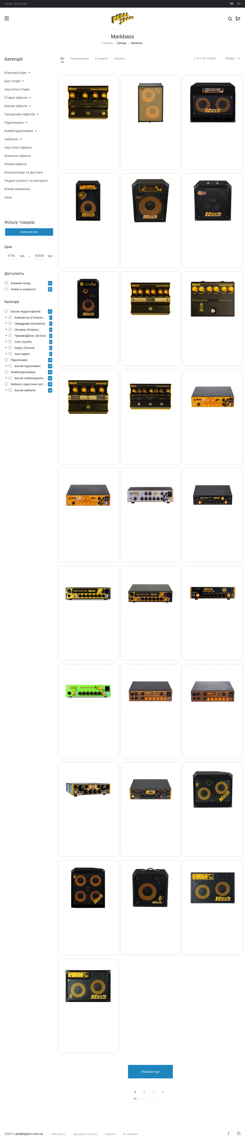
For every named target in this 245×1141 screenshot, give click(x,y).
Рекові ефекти (15, 164)
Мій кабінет (59, 1130)
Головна (107, 43)
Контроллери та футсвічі (23, 172)
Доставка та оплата (86, 1130)
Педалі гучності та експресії (25, 180)
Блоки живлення (17, 189)
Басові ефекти (15, 106)
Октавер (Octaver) (27, 329)
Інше (8, 197)
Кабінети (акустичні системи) (29, 384)
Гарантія (111, 1130)
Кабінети (11, 139)
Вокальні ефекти (17, 156)
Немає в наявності (23, 289)
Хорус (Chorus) (25, 348)
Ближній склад (20, 283)
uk (231, 3)
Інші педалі (22, 354)
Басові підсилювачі (27, 366)
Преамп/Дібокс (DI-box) (30, 335)
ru (239, 3)
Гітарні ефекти (15, 97)
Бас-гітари (12, 81)
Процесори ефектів (19, 114)
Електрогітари (15, 73)
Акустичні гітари (16, 89)
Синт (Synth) (23, 341)
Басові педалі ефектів (26, 311)
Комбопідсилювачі (18, 131)
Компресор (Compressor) (31, 317)
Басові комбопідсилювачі (31, 378)
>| (162, 1088)
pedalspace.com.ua (29, 1130)
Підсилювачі (14, 122)
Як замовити (132, 1130)
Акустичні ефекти (18, 147)
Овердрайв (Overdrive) (30, 323)
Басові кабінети (25, 390)
